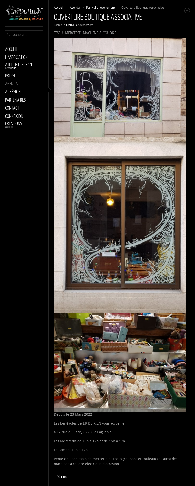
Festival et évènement (79, 25)
